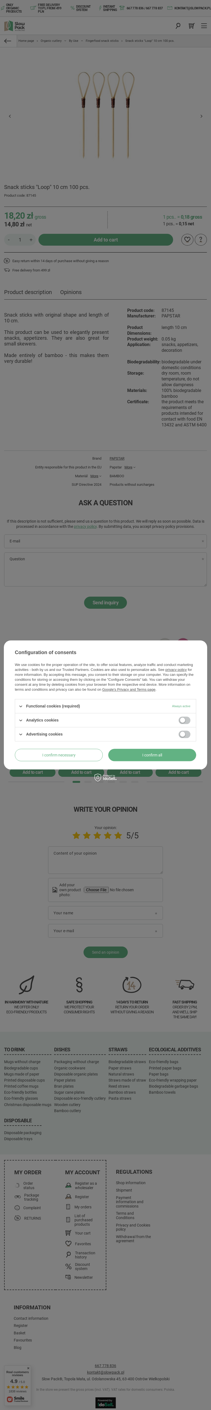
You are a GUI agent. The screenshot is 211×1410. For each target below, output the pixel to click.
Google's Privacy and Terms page (129, 689)
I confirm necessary (59, 755)
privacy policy (176, 670)
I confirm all (152, 755)
